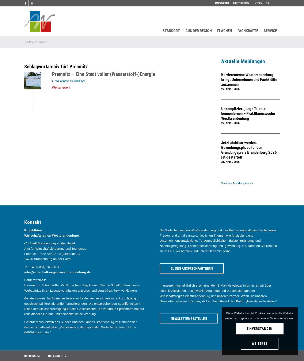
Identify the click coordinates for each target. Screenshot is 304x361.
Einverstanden (260, 329)
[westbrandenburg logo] (39, 21)
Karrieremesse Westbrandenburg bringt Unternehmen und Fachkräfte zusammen (249, 80)
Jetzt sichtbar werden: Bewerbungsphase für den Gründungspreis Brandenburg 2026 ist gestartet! (249, 150)
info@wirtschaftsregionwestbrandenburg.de (57, 272)
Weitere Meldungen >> (237, 183)
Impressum (222, 3)
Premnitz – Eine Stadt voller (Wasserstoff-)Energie (103, 74)
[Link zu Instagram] (32, 3)
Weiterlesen (61, 87)
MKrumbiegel (77, 80)
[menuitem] (222, 3)
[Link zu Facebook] (25, 3)
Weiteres (259, 344)
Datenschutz (241, 3)
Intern (258, 3)
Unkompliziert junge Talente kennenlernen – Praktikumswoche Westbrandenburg (248, 113)
